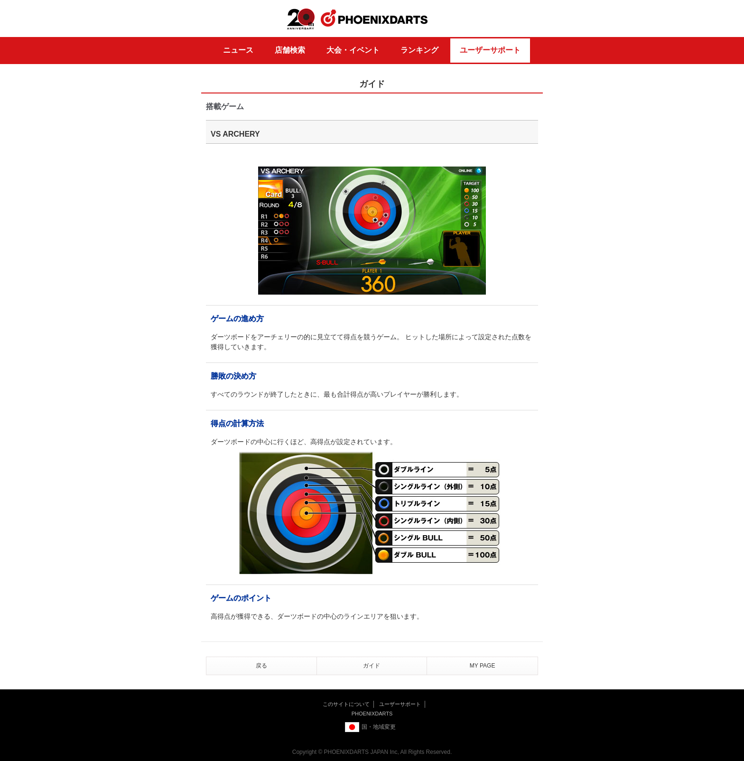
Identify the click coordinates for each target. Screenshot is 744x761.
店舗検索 (290, 50)
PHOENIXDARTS (374, 18)
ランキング (419, 50)
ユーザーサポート (490, 50)
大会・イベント (353, 50)
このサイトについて (346, 704)
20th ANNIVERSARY (301, 19)
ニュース (238, 50)
